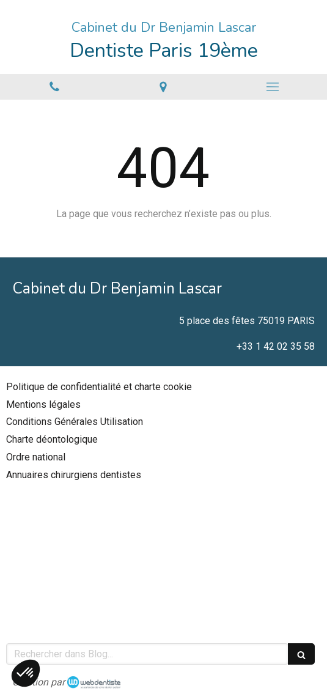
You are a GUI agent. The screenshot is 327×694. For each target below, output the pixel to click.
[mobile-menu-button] (272, 87)
